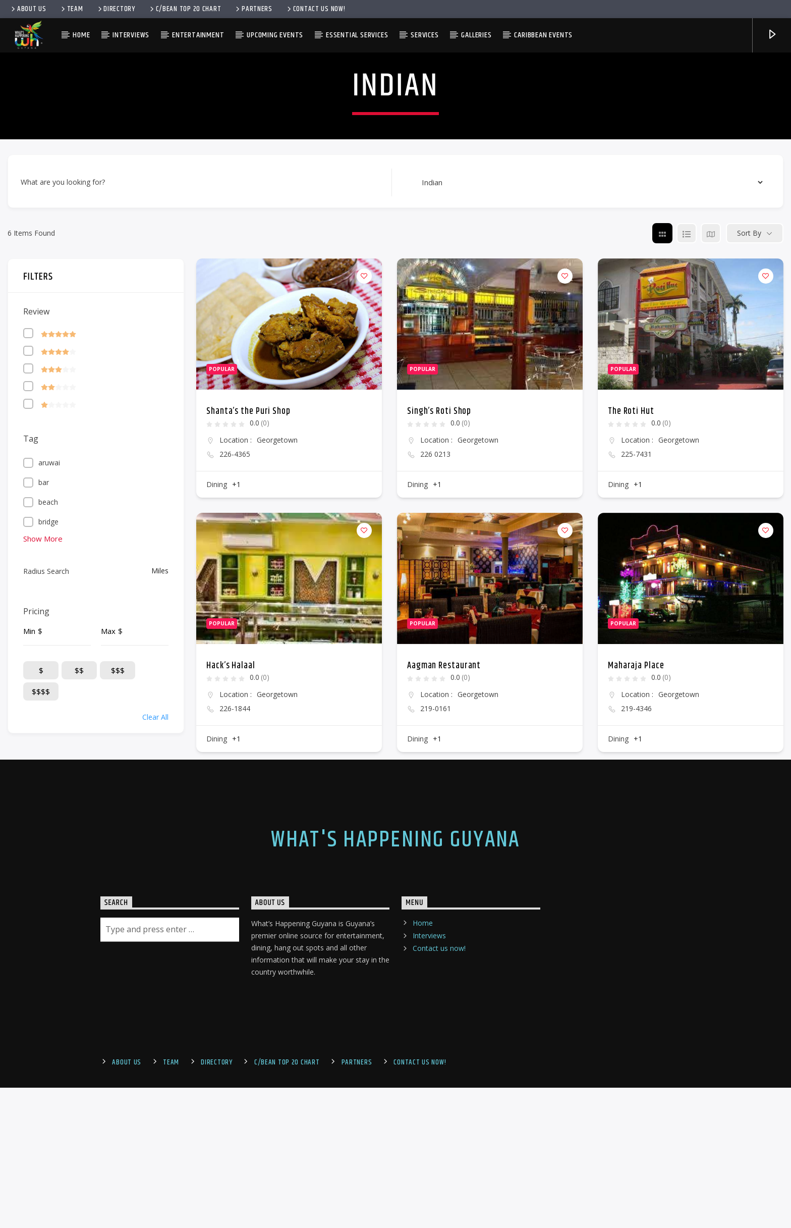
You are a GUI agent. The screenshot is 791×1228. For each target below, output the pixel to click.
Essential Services (357, 35)
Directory (115, 9)
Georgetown (277, 747)
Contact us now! (316, 9)
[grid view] (662, 540)
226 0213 (435, 761)
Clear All (155, 1024)
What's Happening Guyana (395, 1146)
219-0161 (435, 1015)
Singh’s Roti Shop (439, 718)
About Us (28, 9)
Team (71, 9)
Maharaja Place (636, 973)
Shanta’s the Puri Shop (248, 718)
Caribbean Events (543, 35)
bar (43, 789)
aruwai (49, 769)
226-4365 (234, 761)
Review (36, 618)
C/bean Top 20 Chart (184, 9)
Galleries (476, 35)
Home (81, 35)
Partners (253, 9)
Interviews (130, 35)
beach (48, 809)
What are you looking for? (63, 489)
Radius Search (46, 878)
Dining (216, 791)
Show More (43, 845)
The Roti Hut (631, 718)
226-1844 (234, 1015)
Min (29, 938)
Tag (30, 745)
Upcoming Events (275, 35)
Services (424, 35)
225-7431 (636, 761)
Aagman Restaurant (444, 973)
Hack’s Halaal (230, 973)
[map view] (711, 540)
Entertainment (198, 35)
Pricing (36, 918)
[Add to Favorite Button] (364, 583)
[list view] (686, 540)
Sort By (749, 540)
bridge (48, 828)
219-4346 (636, 1015)
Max (108, 938)
